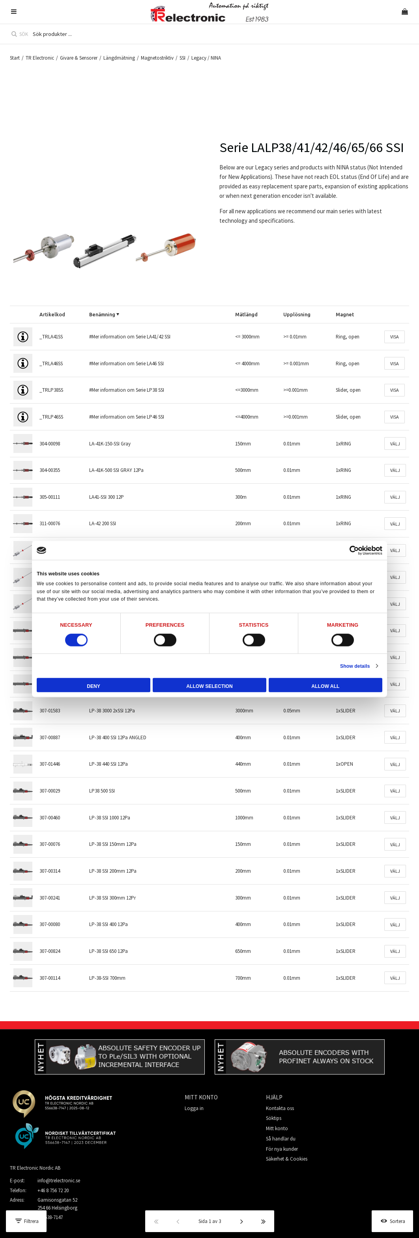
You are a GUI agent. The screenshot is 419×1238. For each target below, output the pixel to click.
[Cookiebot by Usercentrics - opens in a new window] (347, 550)
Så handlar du (281, 1138)
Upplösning (297, 314)
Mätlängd (246, 314)
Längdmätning (119, 57)
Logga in (194, 1108)
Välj (395, 444)
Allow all (325, 686)
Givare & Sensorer (78, 57)
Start (15, 57)
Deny (93, 686)
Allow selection (209, 686)
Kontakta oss (280, 1108)
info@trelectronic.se (58, 1180)
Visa (394, 337)
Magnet (345, 314)
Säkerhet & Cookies (286, 1158)
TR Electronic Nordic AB (35, 1168)
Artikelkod (52, 314)
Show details (355, 666)
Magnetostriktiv (157, 57)
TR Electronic (40, 57)
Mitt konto (277, 1128)
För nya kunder (282, 1149)
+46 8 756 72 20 (53, 1190)
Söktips (273, 1118)
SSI (182, 57)
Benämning (102, 314)
